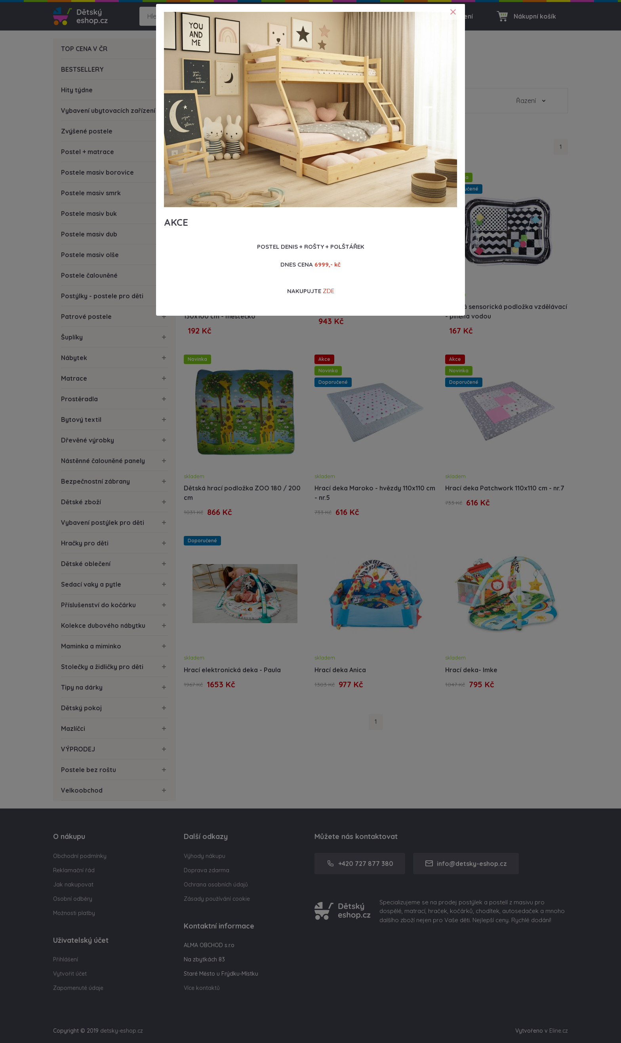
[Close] (453, 12)
